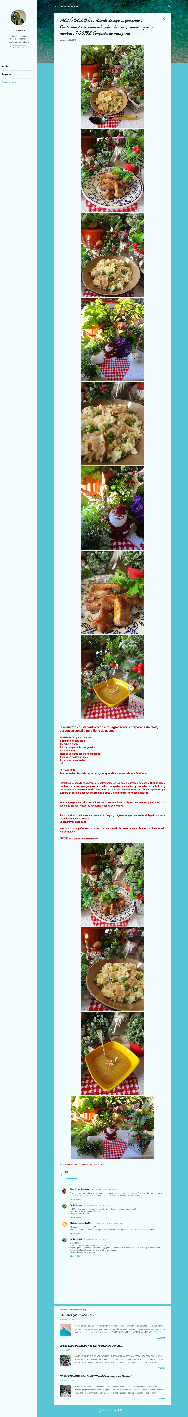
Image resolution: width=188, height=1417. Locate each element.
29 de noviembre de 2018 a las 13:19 (109, 1223)
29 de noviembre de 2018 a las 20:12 (96, 1239)
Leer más (161, 1338)
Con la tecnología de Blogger (112, 1410)
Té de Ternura (69, 6)
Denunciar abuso (9, 82)
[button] (163, 19)
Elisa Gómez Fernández (80, 1189)
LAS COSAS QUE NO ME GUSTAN (77, 1315)
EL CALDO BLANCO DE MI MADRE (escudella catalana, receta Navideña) (95, 1376)
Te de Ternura (76, 1205)
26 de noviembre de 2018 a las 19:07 (104, 1189)
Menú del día (71, 1178)
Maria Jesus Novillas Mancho (82, 1223)
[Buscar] (169, 7)
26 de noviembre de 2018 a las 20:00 (96, 1205)
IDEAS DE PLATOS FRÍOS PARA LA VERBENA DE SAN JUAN (91, 1346)
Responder (75, 1200)
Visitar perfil (18, 47)
